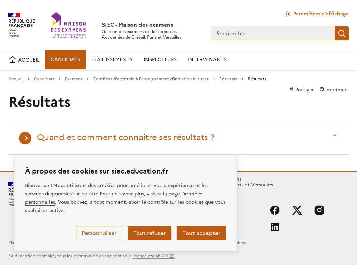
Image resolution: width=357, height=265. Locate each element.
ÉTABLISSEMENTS (111, 59)
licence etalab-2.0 (150, 256)
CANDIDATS (65, 59)
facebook (274, 210)
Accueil (15, 79)
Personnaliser (99, 233)
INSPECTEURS (160, 59)
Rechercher (342, 33)
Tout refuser (149, 233)
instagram (319, 210)
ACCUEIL (23, 60)
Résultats (228, 79)
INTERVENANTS (207, 59)
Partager (301, 89)
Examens (73, 79)
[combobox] (273, 33)
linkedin (274, 226)
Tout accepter (201, 233)
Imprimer (333, 89)
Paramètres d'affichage (321, 13)
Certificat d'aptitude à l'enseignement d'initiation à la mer (151, 79)
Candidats (44, 79)
